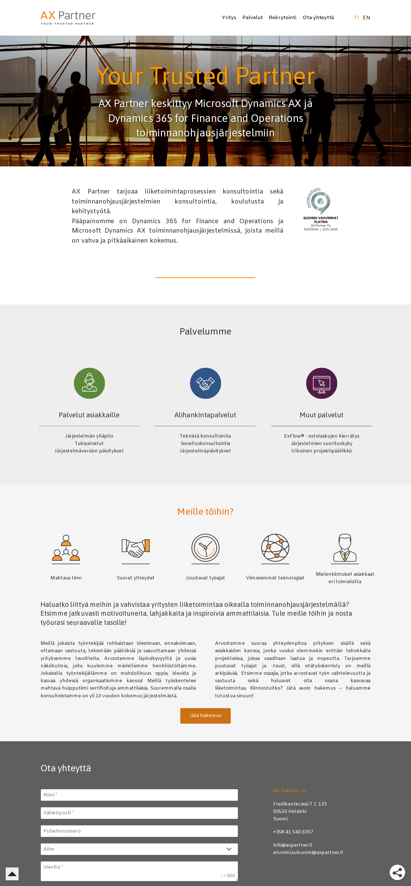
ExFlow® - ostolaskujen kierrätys (321, 436)
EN (366, 17)
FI (357, 17)
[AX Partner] (74, 18)
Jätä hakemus (205, 716)
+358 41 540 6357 (293, 832)
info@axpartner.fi (293, 845)
